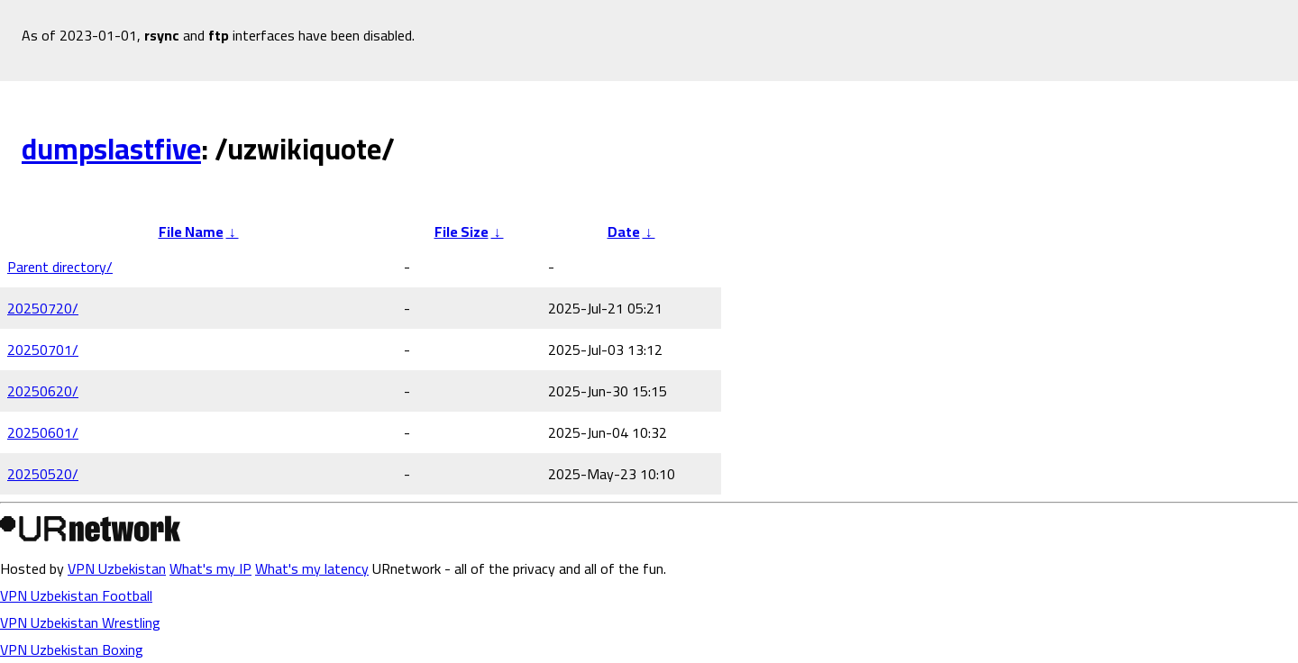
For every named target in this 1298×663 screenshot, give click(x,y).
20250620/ (42, 390)
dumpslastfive (111, 149)
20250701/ (42, 349)
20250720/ (42, 308)
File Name (191, 231)
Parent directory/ (60, 266)
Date (624, 231)
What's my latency (312, 568)
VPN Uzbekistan (117, 568)
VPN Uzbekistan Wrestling (80, 622)
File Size (461, 231)
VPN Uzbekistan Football (76, 595)
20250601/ (42, 432)
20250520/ (42, 473)
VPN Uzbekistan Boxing (71, 649)
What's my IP (210, 568)
